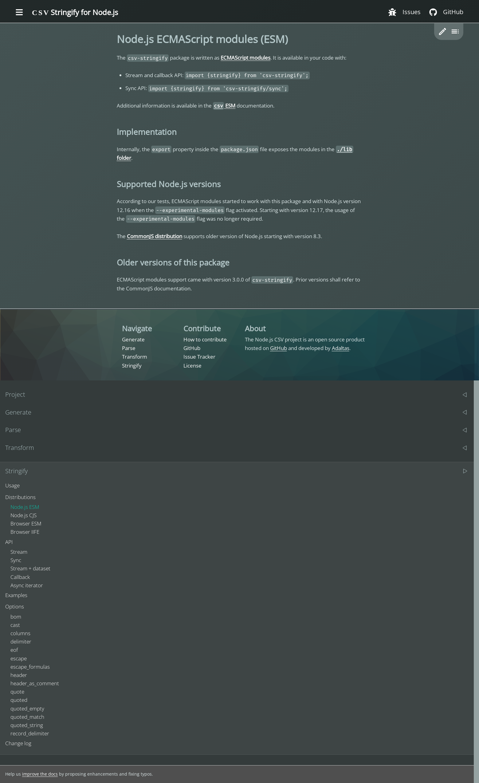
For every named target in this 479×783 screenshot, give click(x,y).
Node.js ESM (24, 506)
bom (15, 616)
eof (14, 649)
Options (14, 606)
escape (18, 658)
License (192, 365)
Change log (18, 743)
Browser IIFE (24, 531)
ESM (224, 105)
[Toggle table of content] (455, 31)
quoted (18, 699)
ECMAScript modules (245, 57)
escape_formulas (30, 666)
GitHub (191, 348)
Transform (134, 356)
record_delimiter (29, 733)
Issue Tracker (199, 356)
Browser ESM (25, 523)
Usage (12, 485)
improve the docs (40, 774)
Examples (16, 595)
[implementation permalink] (114, 132)
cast (15, 624)
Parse (128, 348)
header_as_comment (34, 683)
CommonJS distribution (154, 236)
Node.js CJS (23, 515)
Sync (15, 560)
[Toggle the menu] (19, 12)
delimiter (20, 641)
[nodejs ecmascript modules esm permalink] (114, 39)
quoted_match (27, 716)
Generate (133, 339)
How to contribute (205, 339)
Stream (18, 551)
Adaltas (340, 348)
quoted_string (26, 725)
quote (17, 691)
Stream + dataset (30, 568)
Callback (20, 576)
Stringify (132, 365)
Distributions (20, 497)
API (9, 541)
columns (20, 633)
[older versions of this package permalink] (114, 262)
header (18, 675)
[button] (442, 31)
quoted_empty (27, 708)
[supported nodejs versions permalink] (114, 184)
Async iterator (26, 585)
